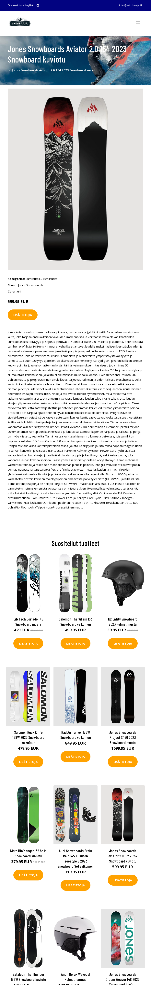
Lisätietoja (22, 315)
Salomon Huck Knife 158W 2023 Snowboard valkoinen (28, 737)
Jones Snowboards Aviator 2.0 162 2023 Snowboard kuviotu (123, 855)
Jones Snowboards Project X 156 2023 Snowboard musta (122, 737)
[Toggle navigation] (138, 23)
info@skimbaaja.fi (130, 5)
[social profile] (38, 5)
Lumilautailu (33, 279)
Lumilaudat (50, 279)
